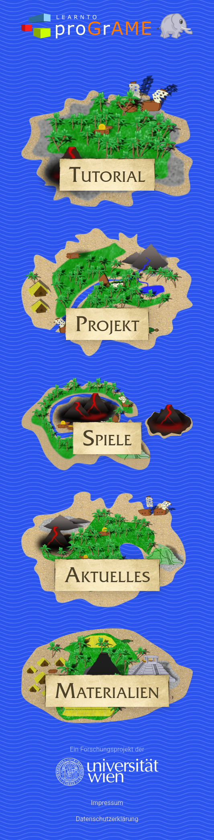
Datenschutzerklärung (107, 819)
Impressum (107, 803)
